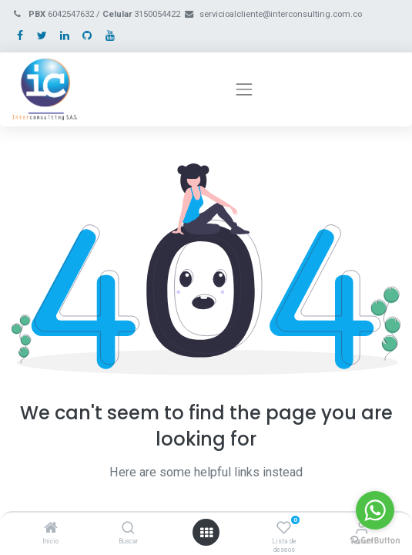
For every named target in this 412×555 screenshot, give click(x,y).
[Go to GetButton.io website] (375, 539)
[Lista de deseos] (283, 529)
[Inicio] (51, 529)
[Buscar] (128, 529)
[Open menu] (206, 532)
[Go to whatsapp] (375, 510)
